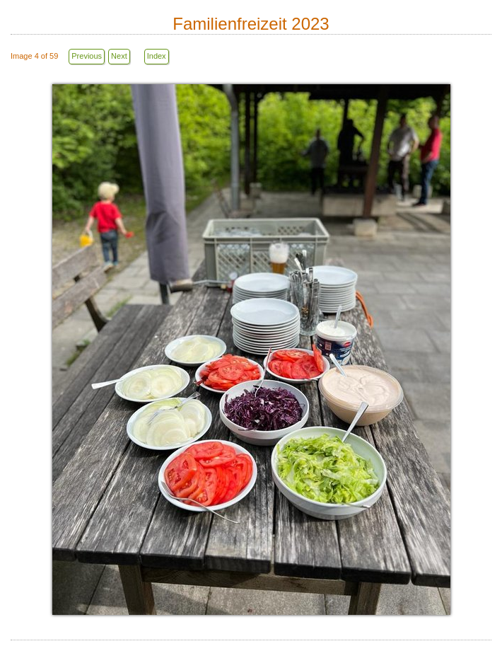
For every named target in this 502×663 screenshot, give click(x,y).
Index (156, 56)
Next (119, 56)
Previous (86, 56)
